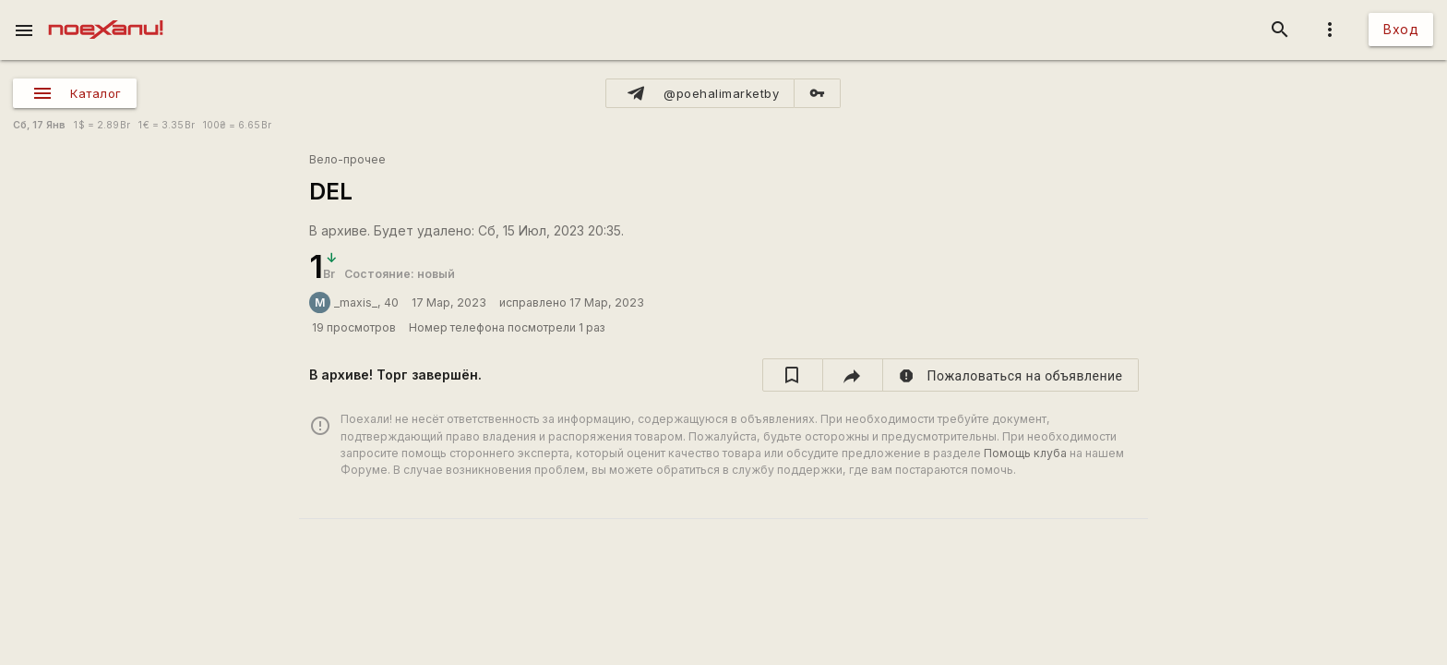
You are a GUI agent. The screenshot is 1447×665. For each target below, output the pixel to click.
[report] (1011, 375)
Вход (1400, 29)
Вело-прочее (347, 159)
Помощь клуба (1025, 453)
